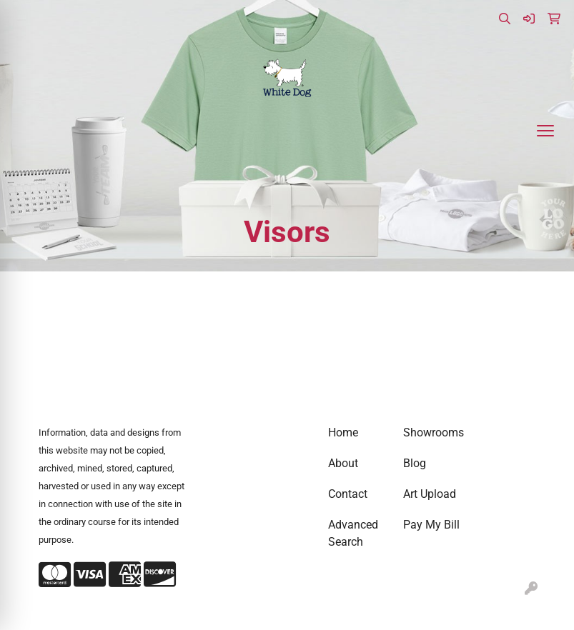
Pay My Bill (431, 524)
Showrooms (432, 432)
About (343, 463)
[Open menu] (545, 130)
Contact (347, 494)
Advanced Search (353, 533)
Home (343, 432)
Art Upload (429, 494)
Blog (414, 463)
